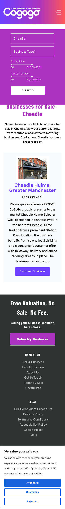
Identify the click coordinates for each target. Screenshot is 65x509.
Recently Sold (33, 383)
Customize (32, 492)
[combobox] (32, 39)
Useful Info (33, 388)
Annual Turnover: (20, 73)
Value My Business (32, 339)
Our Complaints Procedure (33, 409)
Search (28, 90)
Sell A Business (33, 362)
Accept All (33, 482)
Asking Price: (18, 61)
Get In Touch (33, 378)
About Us (33, 372)
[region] (32, 477)
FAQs (33, 435)
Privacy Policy (33, 414)
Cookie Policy (33, 430)
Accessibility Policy (33, 425)
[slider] (11, 64)
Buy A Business (33, 367)
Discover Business (32, 271)
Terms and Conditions (33, 419)
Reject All (32, 501)
